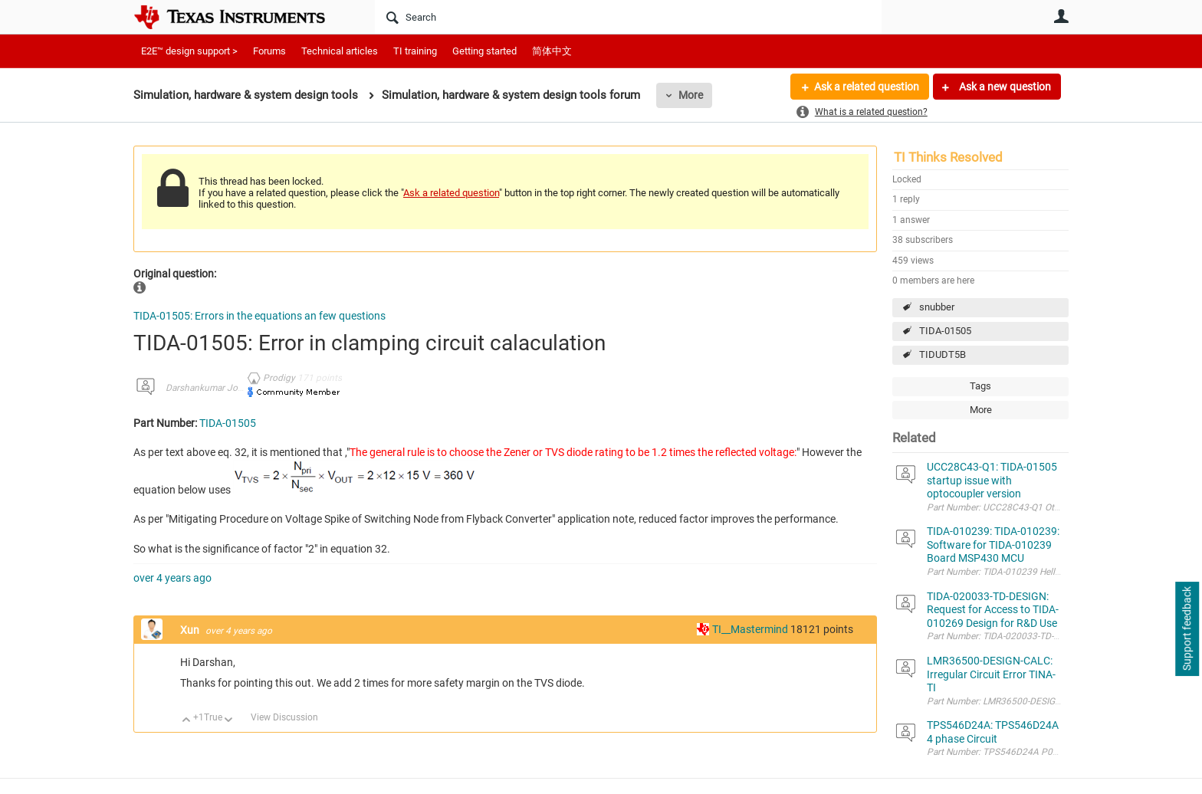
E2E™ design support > (189, 51)
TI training (415, 51)
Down (228, 720)
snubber (936, 307)
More (690, 95)
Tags (980, 386)
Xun (191, 630)
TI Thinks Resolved (948, 157)
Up (186, 720)
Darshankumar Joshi (208, 387)
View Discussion (284, 717)
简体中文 (552, 51)
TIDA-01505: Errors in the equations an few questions (259, 316)
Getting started (484, 51)
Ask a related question (866, 86)
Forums (269, 51)
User (1061, 16)
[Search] (628, 17)
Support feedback (1187, 629)
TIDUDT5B (942, 354)
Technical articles (339, 51)
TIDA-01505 (945, 330)
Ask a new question (1004, 86)
